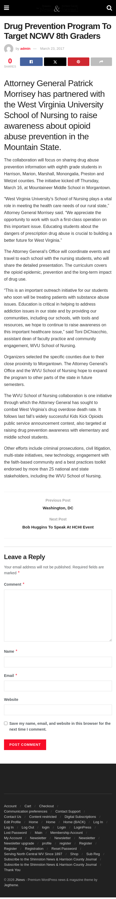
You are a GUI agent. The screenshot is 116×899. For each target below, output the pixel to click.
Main (38, 834)
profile (46, 845)
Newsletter (38, 840)
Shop (74, 856)
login (45, 829)
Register (85, 845)
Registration (34, 850)
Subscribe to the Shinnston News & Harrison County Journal (50, 861)
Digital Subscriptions (80, 818)
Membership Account (66, 834)
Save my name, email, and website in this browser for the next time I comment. (60, 728)
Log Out (28, 829)
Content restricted (43, 818)
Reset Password (64, 850)
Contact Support (68, 813)
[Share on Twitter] (55, 61)
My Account (13, 840)
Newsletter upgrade (19, 845)
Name (11, 653)
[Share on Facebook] (31, 61)
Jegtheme (11, 887)
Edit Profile (12, 824)
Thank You (12, 871)
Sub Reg (93, 856)
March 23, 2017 (52, 49)
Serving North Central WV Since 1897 (33, 856)
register (65, 845)
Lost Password (15, 834)
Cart (28, 808)
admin (25, 49)
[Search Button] (109, 8)
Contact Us (12, 818)
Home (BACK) (74, 824)
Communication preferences (25, 813)
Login (61, 829)
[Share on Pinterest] (78, 61)
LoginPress (82, 829)
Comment (14, 586)
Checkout (46, 808)
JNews (20, 881)
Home (33, 824)
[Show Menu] (6, 8)
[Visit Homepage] (58, 8)
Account (10, 808)
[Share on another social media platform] (101, 61)
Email (11, 677)
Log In (98, 824)
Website (11, 701)
